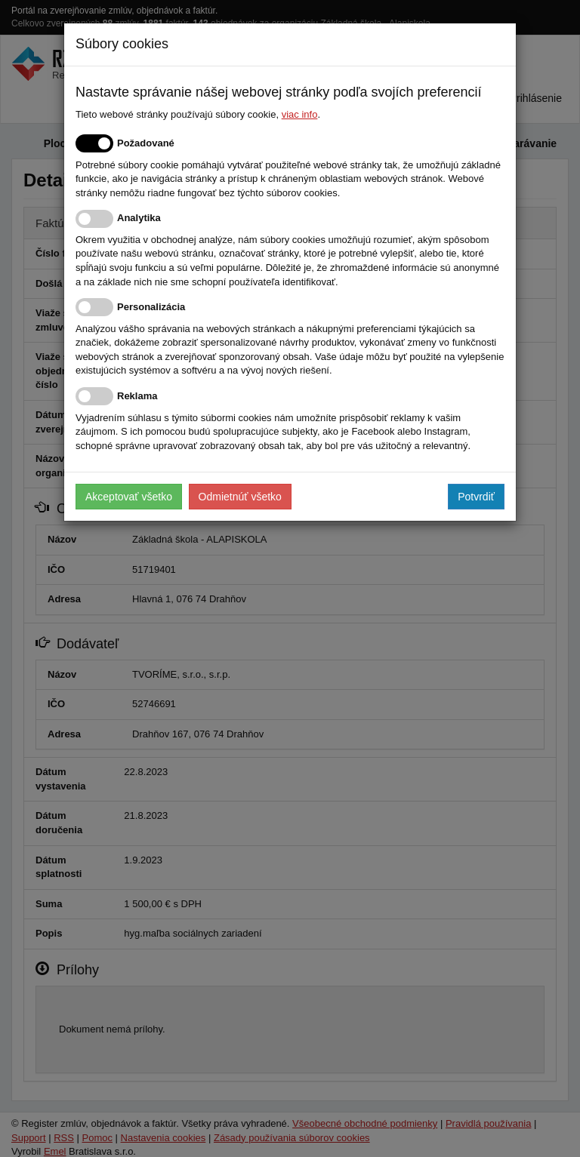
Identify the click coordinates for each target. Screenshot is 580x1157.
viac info (300, 114)
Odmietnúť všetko (240, 497)
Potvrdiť (476, 497)
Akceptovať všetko (128, 497)
